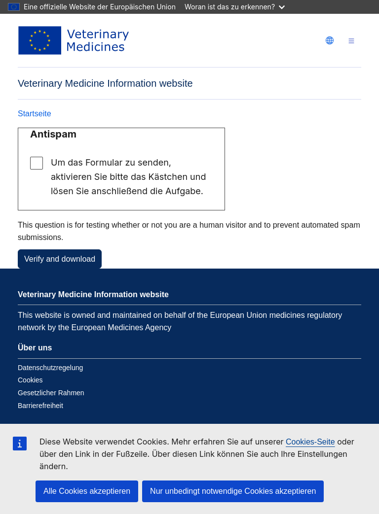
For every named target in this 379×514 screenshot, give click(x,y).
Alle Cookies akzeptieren (86, 491)
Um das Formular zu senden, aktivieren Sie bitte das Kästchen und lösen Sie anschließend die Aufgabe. (128, 176)
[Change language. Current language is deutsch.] (330, 40)
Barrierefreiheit (40, 406)
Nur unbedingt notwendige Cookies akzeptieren (233, 491)
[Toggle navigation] (351, 41)
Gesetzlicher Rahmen (51, 393)
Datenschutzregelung (50, 368)
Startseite (34, 113)
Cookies (30, 380)
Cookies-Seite (310, 442)
